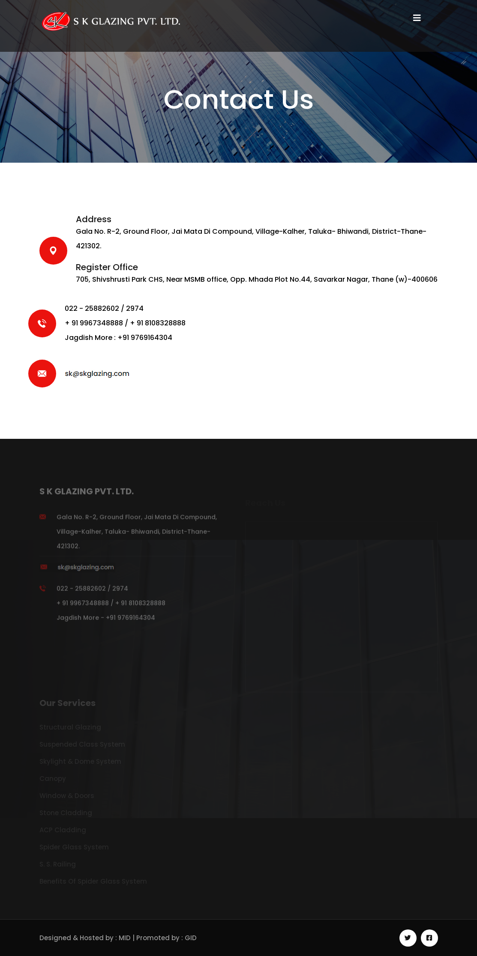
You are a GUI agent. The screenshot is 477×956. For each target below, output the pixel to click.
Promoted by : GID (166, 937)
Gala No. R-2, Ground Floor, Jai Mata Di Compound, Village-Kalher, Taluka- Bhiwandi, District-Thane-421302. (137, 534)
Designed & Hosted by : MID (85, 937)
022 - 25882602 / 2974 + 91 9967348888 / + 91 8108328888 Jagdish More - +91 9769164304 (111, 606)
